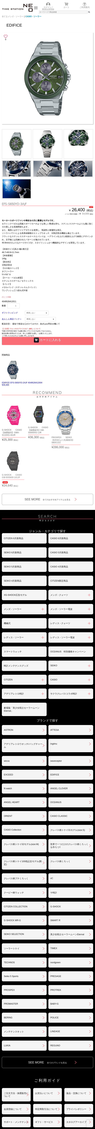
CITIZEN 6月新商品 (13, 492)
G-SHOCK (55, 860)
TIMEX (53, 902)
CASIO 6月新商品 (59, 492)
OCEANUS (55, 756)
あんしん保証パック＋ (12, 319)
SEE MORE (48, 453)
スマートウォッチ (13, 605)
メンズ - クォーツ (59, 549)
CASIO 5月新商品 (59, 506)
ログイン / (48, 7)
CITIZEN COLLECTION (15, 860)
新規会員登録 (48, 9)
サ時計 (53, 846)
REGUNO (55, 999)
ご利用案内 (85, 7)
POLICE (54, 971)
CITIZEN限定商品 (59, 534)
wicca (6, 714)
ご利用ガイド (70, 1098)
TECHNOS (9, 916)
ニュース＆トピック (70, 1089)
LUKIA (7, 999)
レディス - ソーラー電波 (62, 591)
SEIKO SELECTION (14, 888)
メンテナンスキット (14, 985)
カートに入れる (47, 340)
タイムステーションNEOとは (24, 1103)
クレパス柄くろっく (60, 815)
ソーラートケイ (11, 902)
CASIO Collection (12, 783)
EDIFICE (54, 728)
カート (66, 7)
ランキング (25, 1098)
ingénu (53, 697)
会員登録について (13, 1063)
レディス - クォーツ (60, 577)
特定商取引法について (46, 1063)
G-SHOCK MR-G (12, 874)
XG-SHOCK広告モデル (15, 549)
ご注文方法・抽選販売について (16, 1048)
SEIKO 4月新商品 (12, 534)
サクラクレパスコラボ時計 (63, 647)
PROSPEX (9, 944)
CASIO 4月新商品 (59, 520)
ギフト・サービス (44, 1076)
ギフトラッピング (10, 313)
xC (51, 832)
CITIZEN (8, 633)
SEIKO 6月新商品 (12, 506)
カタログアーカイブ (76, 1076)
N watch (8, 742)
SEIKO (53, 619)
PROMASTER (11, 957)
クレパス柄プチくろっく (16, 832)
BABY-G (54, 957)
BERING (8, 971)
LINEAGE (55, 985)
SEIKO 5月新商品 (12, 520)
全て (4, 16)
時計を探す (70, 1093)
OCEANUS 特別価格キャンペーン (68, 605)
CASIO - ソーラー (33, 16)
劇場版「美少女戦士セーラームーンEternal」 (21, 663)
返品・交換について (76, 1047)
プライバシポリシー (76, 1063)
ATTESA (54, 684)
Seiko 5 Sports (11, 930)
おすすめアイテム (24, 1089)
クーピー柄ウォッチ (14, 846)
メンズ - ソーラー (15, 16)
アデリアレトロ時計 (14, 647)
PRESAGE (55, 930)
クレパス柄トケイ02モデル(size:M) (21, 798)
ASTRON (8, 684)
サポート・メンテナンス (16, 1076)
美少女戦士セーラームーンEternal (67, 888)
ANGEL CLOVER (59, 742)
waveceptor (56, 714)
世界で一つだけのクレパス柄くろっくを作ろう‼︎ (69, 799)
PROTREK (55, 944)
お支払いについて (44, 1047)
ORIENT (8, 770)
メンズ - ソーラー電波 (61, 563)
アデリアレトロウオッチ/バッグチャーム (23, 699)
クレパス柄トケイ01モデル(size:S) (67, 784)
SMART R (55, 874)
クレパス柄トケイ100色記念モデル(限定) (23, 816)
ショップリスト (24, 1093)
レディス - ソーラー (14, 591)
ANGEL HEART (11, 756)
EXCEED (8, 728)
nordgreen (55, 916)
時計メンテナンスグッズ (16, 619)
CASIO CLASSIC (58, 770)
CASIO (53, 633)
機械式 (7, 577)
